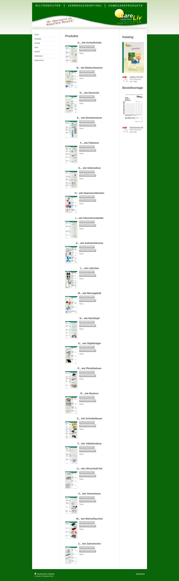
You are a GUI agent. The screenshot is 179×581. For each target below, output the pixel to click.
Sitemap (51, 574)
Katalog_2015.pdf (136, 77)
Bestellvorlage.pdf (136, 127)
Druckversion (40, 574)
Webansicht (140, 574)
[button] (87, 46)
